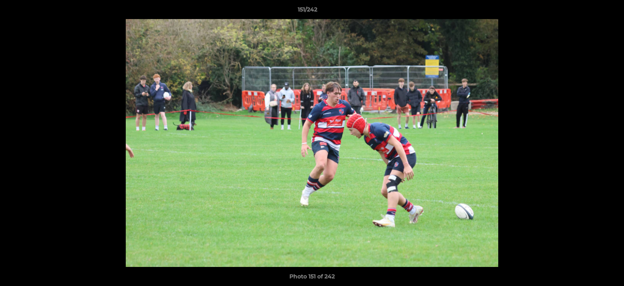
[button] (590, 11)
